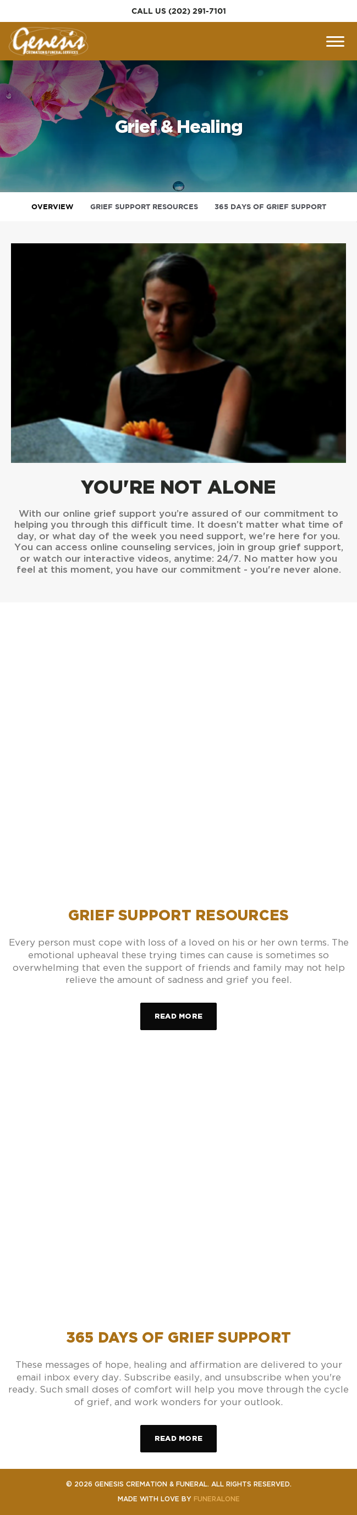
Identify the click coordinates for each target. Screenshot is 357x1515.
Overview (52, 207)
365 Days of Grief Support (270, 207)
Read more (186, 1011)
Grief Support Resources (144, 207)
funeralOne (217, 1498)
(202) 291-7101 (197, 11)
